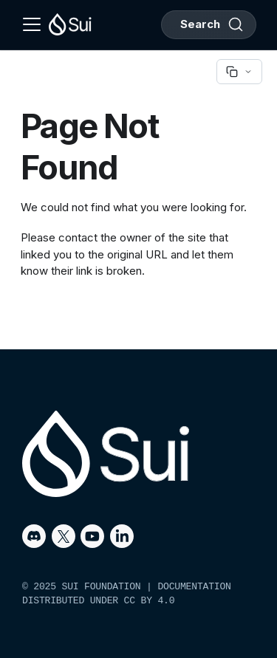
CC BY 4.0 (149, 601)
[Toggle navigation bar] (32, 24)
